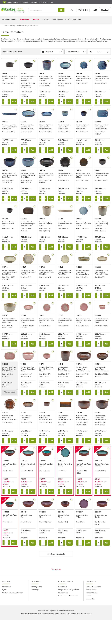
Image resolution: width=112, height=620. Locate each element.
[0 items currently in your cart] (83, 10)
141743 (60, 364)
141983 (60, 412)
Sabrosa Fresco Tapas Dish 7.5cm (10, 516)
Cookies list (90, 599)
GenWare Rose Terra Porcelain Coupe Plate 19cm (46, 320)
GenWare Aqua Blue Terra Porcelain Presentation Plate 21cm (27, 126)
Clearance (35, 19)
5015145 (61, 461)
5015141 (6, 461)
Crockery (45, 19)
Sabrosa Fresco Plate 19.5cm (65, 465)
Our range (35, 589)
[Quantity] (6, 101)
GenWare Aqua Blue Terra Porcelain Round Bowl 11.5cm (9, 175)
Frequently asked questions (68, 589)
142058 (98, 315)
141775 (78, 315)
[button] (61, 10)
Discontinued (9, 392)
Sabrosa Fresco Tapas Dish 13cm (102, 465)
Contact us (35, 2)
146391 (97, 170)
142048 (5, 218)
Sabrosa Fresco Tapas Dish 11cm (84, 465)
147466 (42, 121)
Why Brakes (24, 2)
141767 (23, 267)
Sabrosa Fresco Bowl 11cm (9, 465)
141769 (60, 267)
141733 (79, 364)
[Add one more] (9, 101)
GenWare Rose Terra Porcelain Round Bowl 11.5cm (28, 369)
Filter (99, 51)
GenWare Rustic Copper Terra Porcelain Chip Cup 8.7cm (64, 369)
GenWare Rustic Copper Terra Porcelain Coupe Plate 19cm (9, 417)
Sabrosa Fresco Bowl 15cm (28, 465)
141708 (79, 412)
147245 (23, 73)
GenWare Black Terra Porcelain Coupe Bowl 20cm (46, 175)
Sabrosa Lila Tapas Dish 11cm (101, 516)
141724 (60, 73)
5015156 (61, 512)
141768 (42, 267)
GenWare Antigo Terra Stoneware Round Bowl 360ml (28, 78)
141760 (79, 73)
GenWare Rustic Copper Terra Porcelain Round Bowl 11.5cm (83, 417)
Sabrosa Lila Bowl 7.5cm (63, 516)
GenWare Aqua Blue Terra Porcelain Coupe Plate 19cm (83, 78)
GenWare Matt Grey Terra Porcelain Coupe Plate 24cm (46, 272)
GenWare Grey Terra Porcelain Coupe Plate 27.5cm (83, 223)
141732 (5, 267)
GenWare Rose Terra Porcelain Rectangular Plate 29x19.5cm (9, 369)
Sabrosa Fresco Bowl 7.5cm (46, 465)
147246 (5, 73)
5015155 (42, 512)
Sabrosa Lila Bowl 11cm (26, 516)
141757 (60, 170)
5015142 (24, 461)
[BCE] (12, 10)
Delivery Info (48, 2)
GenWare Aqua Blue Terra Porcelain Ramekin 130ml (64, 126)
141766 (79, 218)
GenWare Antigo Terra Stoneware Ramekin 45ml (9, 78)
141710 (23, 364)
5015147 (80, 461)
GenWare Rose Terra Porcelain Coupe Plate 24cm (65, 320)
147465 (23, 121)
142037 (23, 412)
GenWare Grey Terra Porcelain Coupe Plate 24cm (65, 223)
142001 (79, 267)
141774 (60, 315)
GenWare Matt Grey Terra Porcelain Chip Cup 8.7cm (101, 223)
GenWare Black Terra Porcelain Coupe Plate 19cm (65, 175)
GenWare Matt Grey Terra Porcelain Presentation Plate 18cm (101, 272)
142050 (61, 121)
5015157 (79, 512)
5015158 (98, 512)
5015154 (24, 512)
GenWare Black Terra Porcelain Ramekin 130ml (102, 175)
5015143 (43, 461)
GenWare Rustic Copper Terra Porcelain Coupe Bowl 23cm (102, 369)
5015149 (98, 461)
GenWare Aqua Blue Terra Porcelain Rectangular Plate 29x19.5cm (101, 126)
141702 (5, 170)
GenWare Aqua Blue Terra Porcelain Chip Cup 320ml (46, 78)
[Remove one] (3, 101)
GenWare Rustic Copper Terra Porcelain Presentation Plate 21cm (27, 417)
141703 (23, 170)
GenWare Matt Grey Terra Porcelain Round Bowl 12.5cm (9, 320)
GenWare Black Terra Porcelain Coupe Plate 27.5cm (83, 175)
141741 (41, 73)
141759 (79, 170)
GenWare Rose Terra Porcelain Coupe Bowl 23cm (28, 320)
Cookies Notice (91, 592)
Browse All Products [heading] (10, 19)
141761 (97, 73)
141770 (5, 412)
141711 (41, 364)
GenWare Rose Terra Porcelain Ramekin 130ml (101, 320)
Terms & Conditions (93, 586)
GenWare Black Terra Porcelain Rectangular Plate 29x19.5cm (28, 223)
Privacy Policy (91, 589)
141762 (5, 121)
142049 (79, 121)
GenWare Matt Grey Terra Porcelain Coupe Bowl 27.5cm (9, 272)
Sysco (4, 589)
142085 (24, 218)
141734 (97, 364)
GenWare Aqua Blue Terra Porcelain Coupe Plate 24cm (102, 78)
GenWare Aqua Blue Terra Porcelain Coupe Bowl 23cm (65, 78)
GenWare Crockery (22, 26)
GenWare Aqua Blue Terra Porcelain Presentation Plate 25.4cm (45, 126)
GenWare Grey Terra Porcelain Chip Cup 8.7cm (46, 223)
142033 (98, 267)
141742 (42, 218)
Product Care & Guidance (68, 595)
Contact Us (62, 586)
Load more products (56, 553)
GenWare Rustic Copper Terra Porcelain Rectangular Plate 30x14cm (65, 417)
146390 (98, 218)
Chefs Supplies (57, 19)
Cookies (89, 595)
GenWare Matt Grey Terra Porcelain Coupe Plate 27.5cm (65, 272)
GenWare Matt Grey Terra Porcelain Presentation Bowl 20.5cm (82, 272)
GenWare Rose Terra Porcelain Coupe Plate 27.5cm (83, 320)
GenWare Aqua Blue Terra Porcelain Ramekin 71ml (82, 126)
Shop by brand (36, 586)
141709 (97, 412)
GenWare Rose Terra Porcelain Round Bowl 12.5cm (46, 369)
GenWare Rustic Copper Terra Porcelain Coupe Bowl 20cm (83, 369)
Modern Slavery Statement (12, 592)
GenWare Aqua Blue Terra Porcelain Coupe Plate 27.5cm (9, 126)
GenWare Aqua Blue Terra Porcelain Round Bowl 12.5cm (28, 175)
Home (6, 26)
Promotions (24, 19)
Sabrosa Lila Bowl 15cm (45, 516)
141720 (42, 170)
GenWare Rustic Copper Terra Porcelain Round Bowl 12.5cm (102, 417)
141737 (23, 315)
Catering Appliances (73, 19)
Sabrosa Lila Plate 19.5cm (82, 516)
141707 (5, 315)
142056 (42, 412)
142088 (98, 121)
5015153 (6, 512)
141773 (42, 315)
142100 (5, 364)
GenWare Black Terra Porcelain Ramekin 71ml (9, 223)
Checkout (105, 10)
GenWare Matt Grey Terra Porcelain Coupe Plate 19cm (28, 272)
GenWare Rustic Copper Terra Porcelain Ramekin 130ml (45, 417)
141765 (60, 218)
